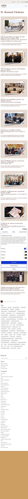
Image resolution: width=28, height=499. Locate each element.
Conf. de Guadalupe (4, 315)
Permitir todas (14, 262)
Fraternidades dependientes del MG (7, 338)
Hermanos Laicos (4, 311)
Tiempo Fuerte (23, 307)
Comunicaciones (12, 330)
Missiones (9, 307)
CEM (2, 346)
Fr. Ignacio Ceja (14, 326)
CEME (2, 378)
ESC (7, 324)
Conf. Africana (16, 332)
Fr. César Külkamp (23, 332)
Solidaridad (3, 424)
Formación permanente (5, 342)
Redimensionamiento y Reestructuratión (15, 317)
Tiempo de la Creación (20, 330)
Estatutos (23, 344)
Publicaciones (3, 401)
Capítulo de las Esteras (22, 342)
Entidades (2, 422)
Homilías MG (18, 336)
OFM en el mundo (4, 363)
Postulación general (4, 389)
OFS (10, 324)
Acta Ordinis (19, 334)
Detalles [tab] (13, 231)
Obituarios (12, 309)
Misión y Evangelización (5, 379)
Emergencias (10, 332)
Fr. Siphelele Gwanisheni (5, 348)
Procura (19, 348)
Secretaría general (16, 307)
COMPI (11, 334)
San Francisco (3, 332)
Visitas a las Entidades (5, 430)
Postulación (17, 309)
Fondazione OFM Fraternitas (11, 319)
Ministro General (4, 393)
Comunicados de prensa (5, 404)
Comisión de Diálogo (4, 435)
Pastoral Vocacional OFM (5, 340)
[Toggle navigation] (25, 6)
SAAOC (5, 344)
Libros (2, 396)
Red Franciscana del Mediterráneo (14, 344)
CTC (14, 313)
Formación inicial (13, 342)
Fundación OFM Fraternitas (6, 439)
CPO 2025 (2, 445)
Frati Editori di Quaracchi (5, 321)
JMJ (19, 326)
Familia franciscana (4, 426)
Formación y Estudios (5, 409)
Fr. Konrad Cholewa (4, 330)
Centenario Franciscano (5, 391)
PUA (25, 319)
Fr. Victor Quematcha (20, 324)
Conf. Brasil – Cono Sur (21, 315)
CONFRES (6, 334)
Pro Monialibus (3, 403)
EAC (1, 344)
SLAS (14, 334)
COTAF (9, 328)
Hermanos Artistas (4, 447)
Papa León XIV (13, 348)
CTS (5, 346)
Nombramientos (4, 427)
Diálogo (2, 432)
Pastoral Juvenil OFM (18, 338)
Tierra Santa (3, 324)
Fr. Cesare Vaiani (20, 319)
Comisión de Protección (5, 434)
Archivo (2, 416)
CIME (2, 381)
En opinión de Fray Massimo (6, 326)
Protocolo (2, 414)
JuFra (14, 324)
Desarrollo (3, 319)
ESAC (8, 346)
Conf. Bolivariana (12, 315)
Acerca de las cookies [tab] (23, 231)
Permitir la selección (14, 265)
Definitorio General (4, 365)
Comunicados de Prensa (20, 313)
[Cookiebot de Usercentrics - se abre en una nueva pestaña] (22, 229)
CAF (11, 346)
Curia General (3, 421)
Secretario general (4, 383)
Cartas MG (13, 328)
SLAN (2, 334)
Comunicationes (4, 442)
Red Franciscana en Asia (18, 346)
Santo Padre (3, 373)
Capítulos (2, 386)
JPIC (1, 375)
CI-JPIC (2, 440)
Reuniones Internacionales (6, 429)
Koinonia (24, 334)
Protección (3, 313)
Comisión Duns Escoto (15, 321)
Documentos (3, 366)
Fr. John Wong (12, 336)
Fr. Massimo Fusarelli (4, 309)
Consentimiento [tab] (5, 231)
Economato (3, 411)
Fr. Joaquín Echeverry (4, 336)
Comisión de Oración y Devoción (7, 376)
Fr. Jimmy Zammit (4, 317)
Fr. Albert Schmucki (14, 340)
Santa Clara (19, 328)
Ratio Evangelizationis (12, 311)
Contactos (13, 1)
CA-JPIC (2, 394)
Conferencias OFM (4, 419)
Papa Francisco (3, 307)
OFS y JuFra (3, 412)
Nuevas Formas (9, 313)
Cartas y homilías (4, 368)
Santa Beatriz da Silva (21, 311)
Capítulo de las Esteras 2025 (6, 444)
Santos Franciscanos (4, 388)
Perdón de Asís (3, 328)
